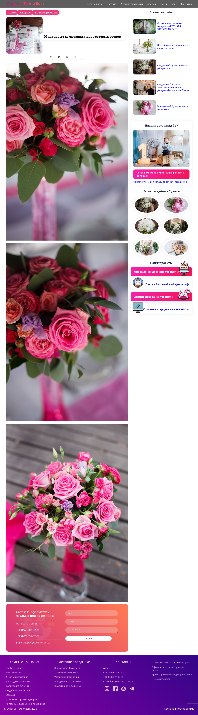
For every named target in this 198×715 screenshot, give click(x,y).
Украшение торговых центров (21, 699)
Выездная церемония (16, 676)
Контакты (186, 3)
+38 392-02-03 (27, 636)
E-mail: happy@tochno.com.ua (118, 681)
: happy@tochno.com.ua (33, 642)
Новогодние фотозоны (17, 681)
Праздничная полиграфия (67, 681)
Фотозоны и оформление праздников (25, 703)
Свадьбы (10, 694)
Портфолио (25, 12)
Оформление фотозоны (67, 667)
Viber (105, 667)
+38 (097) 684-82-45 (113, 672)
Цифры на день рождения (68, 685)
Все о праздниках (161, 678)
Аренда (151, 3)
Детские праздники (132, 3)
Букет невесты (94, 3)
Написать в (26, 623)
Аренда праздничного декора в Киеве (172, 674)
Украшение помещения (66, 676)
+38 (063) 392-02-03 (113, 676)
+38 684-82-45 (27, 630)
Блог (173, 3)
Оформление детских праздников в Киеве (170, 668)
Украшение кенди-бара (66, 672)
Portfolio (111, 3)
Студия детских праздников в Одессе (171, 662)
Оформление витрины (17, 685)
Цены (163, 3)
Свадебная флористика (46, 12)
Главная (12, 12)
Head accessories (14, 667)
